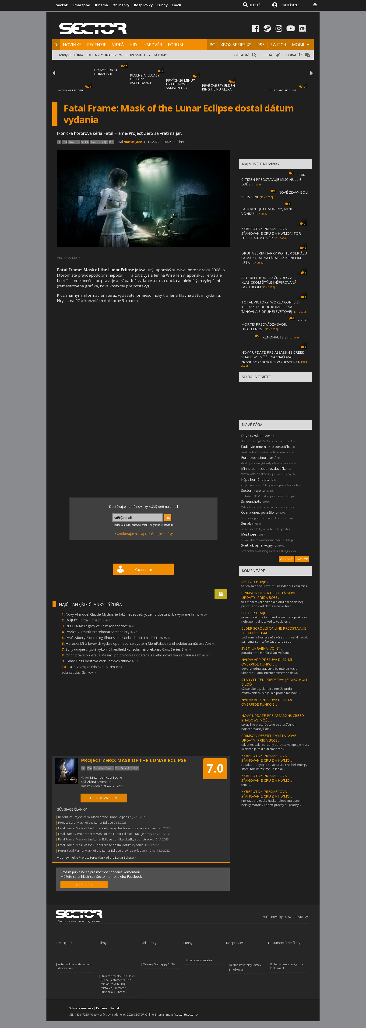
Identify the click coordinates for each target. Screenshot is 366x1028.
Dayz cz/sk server (255, 435)
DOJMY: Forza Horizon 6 (89, 620)
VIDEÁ (118, 44)
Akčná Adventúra (99, 782)
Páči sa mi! (143, 569)
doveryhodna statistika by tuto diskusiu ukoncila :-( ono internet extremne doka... (270, 670)
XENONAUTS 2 (275, 337)
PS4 (65, 142)
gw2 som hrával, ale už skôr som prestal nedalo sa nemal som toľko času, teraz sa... (275, 639)
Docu (176, 5)
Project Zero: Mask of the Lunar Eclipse (85, 822)
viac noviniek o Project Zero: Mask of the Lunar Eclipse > (96, 857)
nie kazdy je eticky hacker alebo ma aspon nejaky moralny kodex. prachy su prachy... (271, 802)
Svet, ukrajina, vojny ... (258, 545)
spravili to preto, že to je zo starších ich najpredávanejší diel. (268, 726)
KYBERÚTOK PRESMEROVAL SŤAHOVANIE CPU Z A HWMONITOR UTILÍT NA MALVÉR (271, 233)
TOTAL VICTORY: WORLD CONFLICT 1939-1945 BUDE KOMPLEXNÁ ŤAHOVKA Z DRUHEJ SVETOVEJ (271, 307)
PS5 (260, 44)
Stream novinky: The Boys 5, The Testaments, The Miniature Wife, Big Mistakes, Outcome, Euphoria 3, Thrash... (117, 984)
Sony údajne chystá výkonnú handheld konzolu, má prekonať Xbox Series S (129, 649)
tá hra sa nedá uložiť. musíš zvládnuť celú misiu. (275, 586)
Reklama (101, 1008)
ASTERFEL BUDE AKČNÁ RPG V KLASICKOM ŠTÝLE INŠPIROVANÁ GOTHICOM (268, 282)
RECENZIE (96, 44)
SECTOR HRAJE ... (255, 581)
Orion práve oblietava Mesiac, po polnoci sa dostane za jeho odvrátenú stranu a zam (138, 655)
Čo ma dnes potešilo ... (259, 512)
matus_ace (133, 141)
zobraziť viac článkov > (79, 672)
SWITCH (278, 44)
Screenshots (251, 501)
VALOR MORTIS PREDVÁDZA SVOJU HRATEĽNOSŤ (275, 324)
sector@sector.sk (186, 1015)
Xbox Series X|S (99, 142)
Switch (85, 142)
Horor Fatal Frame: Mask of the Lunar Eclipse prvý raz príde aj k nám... (107, 850)
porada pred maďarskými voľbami (265, 653)
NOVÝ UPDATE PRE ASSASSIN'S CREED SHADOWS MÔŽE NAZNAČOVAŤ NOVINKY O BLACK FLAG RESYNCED (273, 357)
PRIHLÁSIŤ (84, 884)
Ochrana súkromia (81, 1008)
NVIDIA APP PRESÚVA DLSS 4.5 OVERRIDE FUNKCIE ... (266, 661)
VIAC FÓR (302, 559)
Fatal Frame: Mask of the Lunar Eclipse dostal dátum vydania (101, 845)
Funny (162, 5)
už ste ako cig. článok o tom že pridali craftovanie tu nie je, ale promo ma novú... (271, 690)
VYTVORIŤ (286, 559)
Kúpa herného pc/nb (257, 479)
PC (212, 44)
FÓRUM (175, 44)
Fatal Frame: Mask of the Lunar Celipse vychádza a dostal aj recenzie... (108, 828)
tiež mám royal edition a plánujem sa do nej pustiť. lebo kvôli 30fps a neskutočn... (272, 604)
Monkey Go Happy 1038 (159, 964)
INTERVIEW (113, 55)
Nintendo (96, 777)
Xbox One (74, 142)
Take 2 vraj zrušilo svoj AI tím (95, 666)
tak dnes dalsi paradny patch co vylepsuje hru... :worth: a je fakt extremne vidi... (275, 746)
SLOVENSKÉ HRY (137, 55)
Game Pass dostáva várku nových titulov (102, 661)
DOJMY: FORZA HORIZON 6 (105, 72)
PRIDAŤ (268, 55)
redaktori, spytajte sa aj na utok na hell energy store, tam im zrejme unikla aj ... (274, 767)
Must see (248, 534)
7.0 (215, 768)
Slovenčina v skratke (199, 960)
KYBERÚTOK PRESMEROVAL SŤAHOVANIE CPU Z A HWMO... (266, 758)
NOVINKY (72, 44)
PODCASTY (94, 55)
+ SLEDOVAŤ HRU (103, 797)
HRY (133, 44)
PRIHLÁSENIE (290, 5)
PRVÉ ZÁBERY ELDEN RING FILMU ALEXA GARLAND (218, 89)
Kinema (101, 5)
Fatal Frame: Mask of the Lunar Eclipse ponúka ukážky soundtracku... (106, 839)
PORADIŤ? (294, 55)
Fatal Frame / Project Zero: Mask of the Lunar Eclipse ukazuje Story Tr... (108, 834)
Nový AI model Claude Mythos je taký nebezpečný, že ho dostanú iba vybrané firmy (136, 614)
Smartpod (81, 5)
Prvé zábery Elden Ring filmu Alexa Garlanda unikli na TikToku (118, 637)
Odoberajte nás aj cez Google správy (145, 533)
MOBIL (298, 44)
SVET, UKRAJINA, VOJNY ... (262, 648)
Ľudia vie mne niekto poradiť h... (266, 446)
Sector (62, 5)
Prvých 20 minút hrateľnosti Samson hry (101, 631)
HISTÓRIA (75, 55)
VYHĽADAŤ (241, 55)
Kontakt (115, 1008)
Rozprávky (143, 5)
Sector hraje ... (252, 490)
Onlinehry (121, 5)
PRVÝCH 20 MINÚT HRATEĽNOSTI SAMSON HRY (180, 84)
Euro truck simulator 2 (258, 457)
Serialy (246, 523)
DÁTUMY (160, 55)
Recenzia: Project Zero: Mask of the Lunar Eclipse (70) (95, 817)
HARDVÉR (152, 44)
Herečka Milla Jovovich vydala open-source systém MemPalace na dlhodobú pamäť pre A (140, 643)
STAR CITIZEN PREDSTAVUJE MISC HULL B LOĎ (273, 179)
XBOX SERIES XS (236, 44)
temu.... (246, 785)
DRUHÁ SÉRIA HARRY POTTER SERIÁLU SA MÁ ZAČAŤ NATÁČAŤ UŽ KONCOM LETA (274, 258)
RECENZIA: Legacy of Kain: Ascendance (100, 626)
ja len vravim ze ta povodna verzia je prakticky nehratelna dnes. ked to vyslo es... (274, 619)
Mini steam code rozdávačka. (264, 468)
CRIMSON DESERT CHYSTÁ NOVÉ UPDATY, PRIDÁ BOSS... (268, 595)
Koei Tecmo (114, 777)
